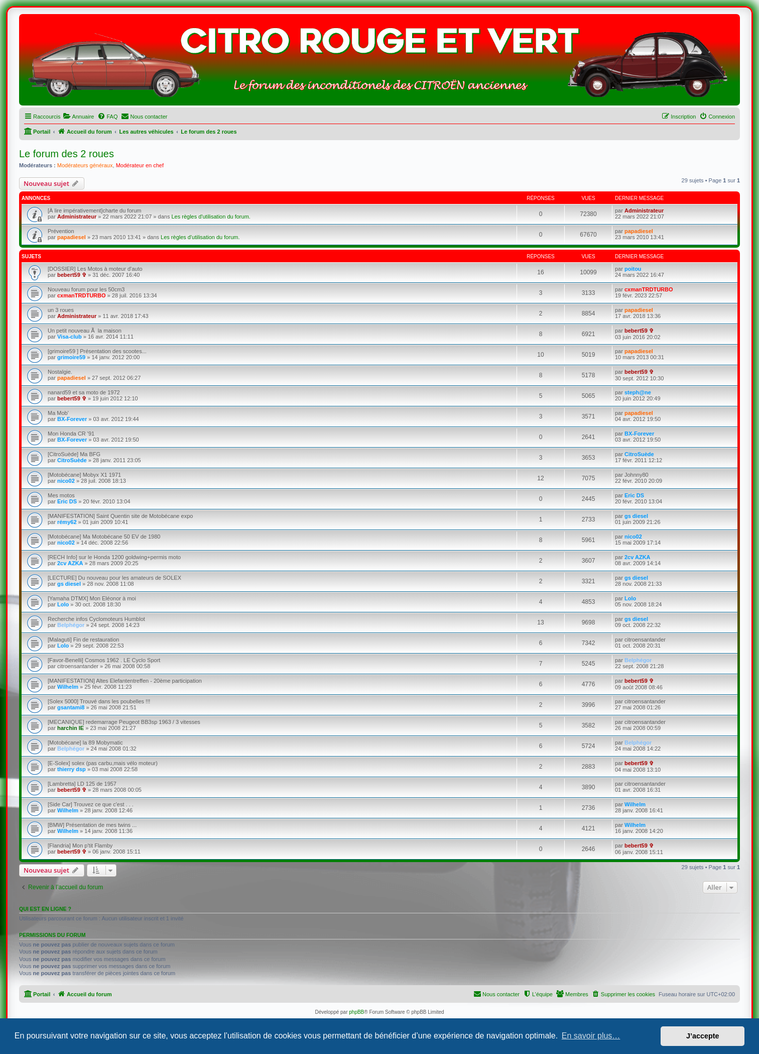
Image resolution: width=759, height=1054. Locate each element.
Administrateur (76, 217)
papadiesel (71, 237)
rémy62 (67, 522)
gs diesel (636, 516)
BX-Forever (72, 419)
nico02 (66, 481)
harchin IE (70, 728)
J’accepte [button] (702, 1036)
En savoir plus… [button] (591, 1035)
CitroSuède (72, 460)
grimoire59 (71, 357)
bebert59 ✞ (71, 275)
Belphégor (70, 625)
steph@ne (637, 392)
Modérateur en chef (140, 165)
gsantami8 (70, 707)
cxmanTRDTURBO (81, 295)
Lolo (63, 604)
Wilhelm (67, 687)
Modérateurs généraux (85, 165)
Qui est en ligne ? (45, 909)
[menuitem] (78, 117)
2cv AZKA (70, 563)
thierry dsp (71, 769)
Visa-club (69, 337)
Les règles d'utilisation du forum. (210, 217)
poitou (633, 269)
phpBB (356, 1012)
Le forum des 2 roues (66, 153)
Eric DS (67, 501)
